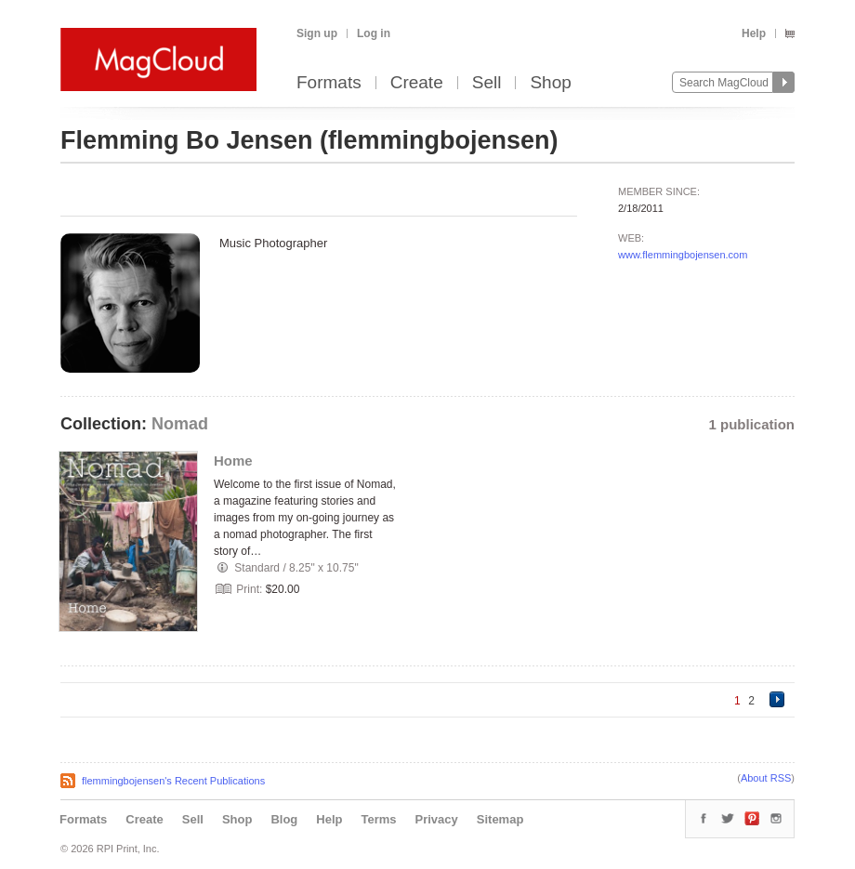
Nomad (179, 424)
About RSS (766, 777)
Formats (329, 83)
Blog (283, 819)
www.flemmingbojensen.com (682, 254)
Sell (487, 83)
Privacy (436, 819)
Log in (373, 33)
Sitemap (500, 819)
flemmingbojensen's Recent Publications (173, 780)
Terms (378, 819)
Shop (550, 83)
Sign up (316, 33)
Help (754, 33)
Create (416, 83)
